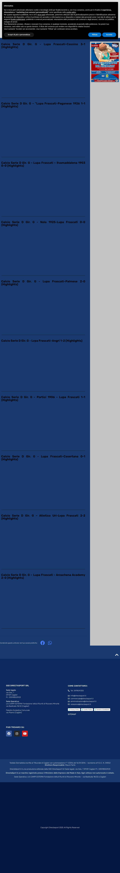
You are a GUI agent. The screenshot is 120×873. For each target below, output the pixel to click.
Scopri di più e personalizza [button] (19, 35)
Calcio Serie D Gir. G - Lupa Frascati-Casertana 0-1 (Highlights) (43, 458)
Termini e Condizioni (102, 709)
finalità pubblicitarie (18, 19)
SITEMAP (72, 714)
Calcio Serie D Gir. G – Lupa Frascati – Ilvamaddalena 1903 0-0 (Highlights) (43, 164)
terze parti (41, 15)
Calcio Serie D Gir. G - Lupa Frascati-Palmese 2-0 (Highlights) (43, 283)
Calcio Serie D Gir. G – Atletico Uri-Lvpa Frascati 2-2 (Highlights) (43, 517)
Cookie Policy (87, 709)
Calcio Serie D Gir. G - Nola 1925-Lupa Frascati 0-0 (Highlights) (43, 223)
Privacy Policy (74, 709)
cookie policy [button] (71, 12)
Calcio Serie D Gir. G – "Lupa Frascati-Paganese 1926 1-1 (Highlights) (43, 105)
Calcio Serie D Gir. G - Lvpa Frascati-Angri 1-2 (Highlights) (41, 340)
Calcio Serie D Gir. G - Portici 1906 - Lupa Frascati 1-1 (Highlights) (43, 398)
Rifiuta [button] (94, 35)
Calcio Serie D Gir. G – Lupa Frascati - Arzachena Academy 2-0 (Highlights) (43, 576)
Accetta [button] (109, 35)
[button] (42, 643)
